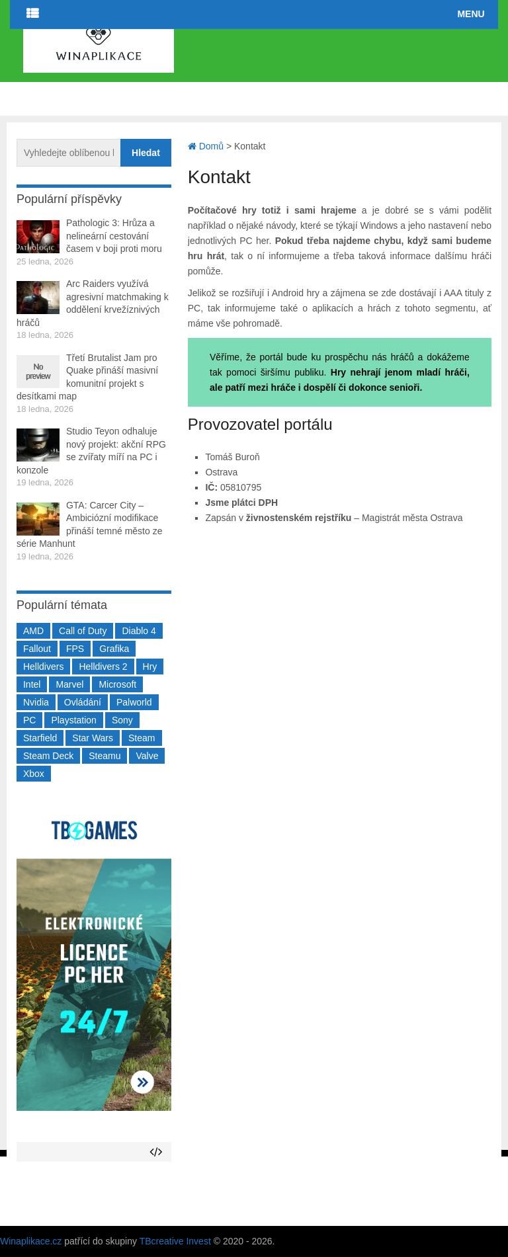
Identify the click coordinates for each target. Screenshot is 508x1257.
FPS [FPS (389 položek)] (75, 648)
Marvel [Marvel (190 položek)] (69, 684)
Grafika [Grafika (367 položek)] (114, 648)
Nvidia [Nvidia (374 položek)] (36, 702)
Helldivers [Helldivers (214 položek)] (43, 666)
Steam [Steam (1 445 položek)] (141, 738)
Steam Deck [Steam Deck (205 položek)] (48, 755)
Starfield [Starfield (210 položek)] (40, 738)
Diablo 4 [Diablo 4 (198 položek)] (138, 631)
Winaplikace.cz (31, 1241)
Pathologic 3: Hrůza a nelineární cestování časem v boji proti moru (114, 236)
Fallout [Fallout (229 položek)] (37, 648)
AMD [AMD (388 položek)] (33, 631)
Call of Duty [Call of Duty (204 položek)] (82, 631)
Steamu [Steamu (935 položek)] (104, 755)
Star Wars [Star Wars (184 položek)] (92, 738)
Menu (470, 14)
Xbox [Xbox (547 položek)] (33, 773)
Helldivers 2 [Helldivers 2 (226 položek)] (103, 666)
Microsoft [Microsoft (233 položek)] (117, 684)
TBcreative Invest (175, 1241)
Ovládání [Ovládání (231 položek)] (82, 702)
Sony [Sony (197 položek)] (122, 720)
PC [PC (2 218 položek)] (29, 720)
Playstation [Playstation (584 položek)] (73, 720)
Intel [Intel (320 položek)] (31, 684)
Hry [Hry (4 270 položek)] (150, 666)
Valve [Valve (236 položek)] (147, 755)
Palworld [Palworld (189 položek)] (134, 702)
